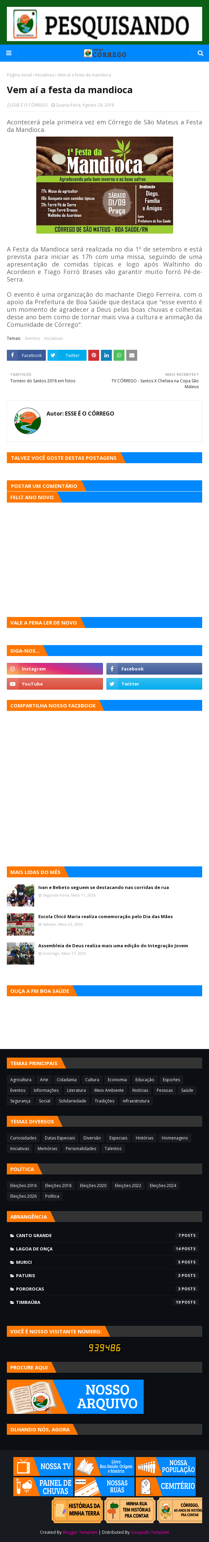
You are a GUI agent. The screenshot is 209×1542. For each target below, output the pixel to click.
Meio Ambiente (109, 1090)
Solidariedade (72, 1101)
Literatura (76, 1090)
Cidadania (67, 1080)
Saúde (187, 1090)
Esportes (171, 1080)
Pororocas (107, 1289)
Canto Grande (107, 1235)
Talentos (113, 1148)
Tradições (104, 1101)
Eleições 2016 (23, 1185)
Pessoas (165, 1090)
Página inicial (19, 75)
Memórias (47, 1148)
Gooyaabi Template (150, 1532)
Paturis (107, 1275)
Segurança (20, 1101)
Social (44, 1101)
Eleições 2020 (93, 1185)
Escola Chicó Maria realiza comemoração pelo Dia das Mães (105, 916)
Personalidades (81, 1148)
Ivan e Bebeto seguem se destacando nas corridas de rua (103, 887)
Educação (144, 1080)
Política (52, 1196)
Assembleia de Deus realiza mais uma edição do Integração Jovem (113, 945)
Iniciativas (44, 75)
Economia (117, 1080)
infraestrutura (136, 1101)
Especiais (118, 1138)
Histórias (144, 1138)
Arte (44, 1080)
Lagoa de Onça (107, 1249)
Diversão (92, 1138)
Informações (46, 1090)
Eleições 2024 (163, 1185)
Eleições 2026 (23, 1196)
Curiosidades (23, 1138)
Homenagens (175, 1138)
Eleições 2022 (128, 1185)
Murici (107, 1262)
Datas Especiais (60, 1138)
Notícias (140, 1090)
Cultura (92, 1080)
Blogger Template (80, 1532)
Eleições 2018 (58, 1185)
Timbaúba (107, 1302)
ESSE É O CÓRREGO (30, 105)
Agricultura (20, 1080)
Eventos (32, 338)
